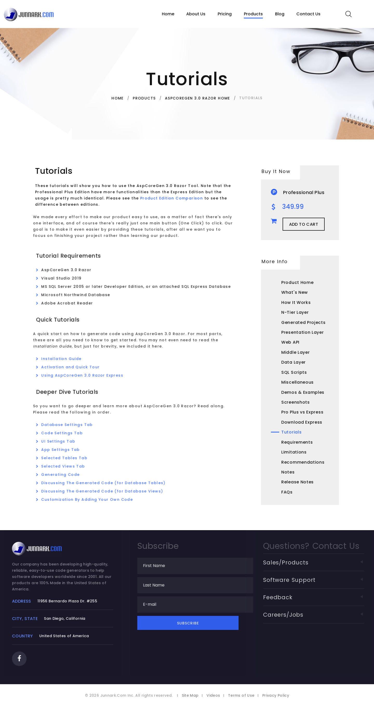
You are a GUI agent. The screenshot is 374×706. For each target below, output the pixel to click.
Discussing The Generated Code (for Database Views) (107, 491)
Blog (279, 13)
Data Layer (293, 362)
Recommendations (303, 462)
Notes (288, 472)
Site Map (190, 698)
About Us (195, 13)
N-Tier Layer (295, 312)
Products (253, 13)
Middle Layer (295, 352)
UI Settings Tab (63, 441)
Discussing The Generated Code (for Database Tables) (108, 482)
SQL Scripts (294, 372)
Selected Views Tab (68, 466)
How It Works (296, 302)
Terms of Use (241, 698)
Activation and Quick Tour (75, 367)
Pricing (225, 13)
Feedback (320, 597)
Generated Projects (303, 322)
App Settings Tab (65, 449)
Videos (213, 698)
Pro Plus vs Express (302, 412)
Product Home (297, 282)
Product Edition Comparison (170, 198)
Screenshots (295, 402)
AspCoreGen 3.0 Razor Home (197, 98)
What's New (294, 292)
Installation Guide (66, 358)
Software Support (320, 580)
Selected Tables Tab (69, 458)
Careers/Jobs (320, 614)
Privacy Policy (275, 698)
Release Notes (297, 482)
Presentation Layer (302, 332)
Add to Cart (303, 224)
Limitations (294, 452)
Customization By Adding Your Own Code (92, 499)
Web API (290, 342)
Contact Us (308, 13)
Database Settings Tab (72, 424)
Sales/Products (320, 562)
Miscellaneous (297, 382)
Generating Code (65, 474)
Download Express (301, 422)
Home (168, 13)
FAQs (287, 492)
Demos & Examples (302, 392)
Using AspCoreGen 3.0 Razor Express (87, 375)
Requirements (297, 442)
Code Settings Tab (67, 433)
